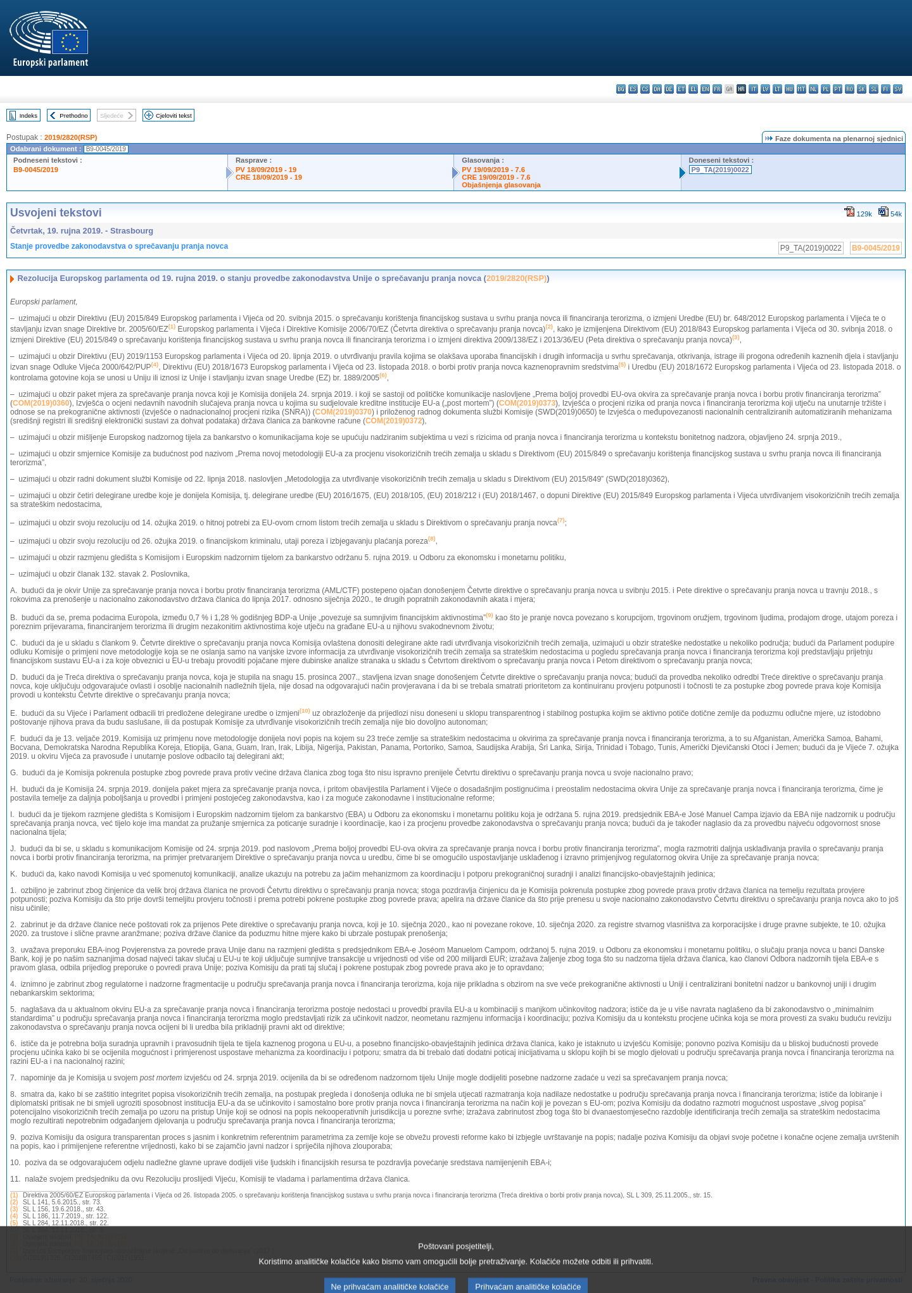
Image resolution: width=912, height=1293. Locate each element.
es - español (633, 89)
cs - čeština (645, 89)
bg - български (621, 89)
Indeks (28, 115)
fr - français (717, 89)
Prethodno (73, 115)
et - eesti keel (681, 89)
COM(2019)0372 (393, 420)
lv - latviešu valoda (765, 89)
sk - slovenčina (861, 89)
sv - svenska (897, 89)
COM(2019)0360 (41, 403)
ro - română (849, 89)
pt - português (837, 89)
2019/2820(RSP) (70, 137)
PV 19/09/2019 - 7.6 (493, 169)
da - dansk (657, 89)
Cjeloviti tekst (174, 115)
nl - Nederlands (813, 89)
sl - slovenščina (873, 89)
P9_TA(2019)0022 (720, 169)
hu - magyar (789, 89)
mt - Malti (801, 89)
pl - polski (825, 89)
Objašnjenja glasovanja (501, 185)
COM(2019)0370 (343, 412)
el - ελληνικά (693, 89)
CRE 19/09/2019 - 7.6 (496, 177)
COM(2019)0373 (527, 403)
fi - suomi (885, 89)
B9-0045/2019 (35, 169)
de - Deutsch (669, 89)
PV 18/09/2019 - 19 (266, 169)
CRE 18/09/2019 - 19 (269, 177)
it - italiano (753, 89)
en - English (705, 89)
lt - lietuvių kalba (777, 89)
